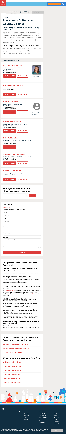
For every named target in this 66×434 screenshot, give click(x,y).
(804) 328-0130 (22, 163)
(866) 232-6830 (22, 94)
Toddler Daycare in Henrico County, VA (16, 348)
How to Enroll (31, 293)
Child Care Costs (42, 415)
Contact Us (43, 4)
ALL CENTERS (6, 15)
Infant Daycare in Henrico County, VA (15, 344)
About (34, 4)
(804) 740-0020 (22, 130)
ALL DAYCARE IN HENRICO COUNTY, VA (19, 15)
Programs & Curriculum (19, 4)
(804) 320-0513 (22, 147)
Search (33, 195)
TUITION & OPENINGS (9, 75)
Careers (25, 417)
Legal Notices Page (24, 431)
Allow (56, 430)
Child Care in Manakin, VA (12, 366)
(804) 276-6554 (22, 179)
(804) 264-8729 (22, 75)
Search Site (63, 4)
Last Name (22, 220)
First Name (22, 214)
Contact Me (22, 252)
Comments (5, 237)
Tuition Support (42, 411)
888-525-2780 (6, 207)
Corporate (26, 419)
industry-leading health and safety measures (21, 325)
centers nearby (53, 4)
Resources (28, 4)
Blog (38, 4)
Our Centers (9, 4)
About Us (26, 411)
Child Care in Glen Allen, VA (12, 362)
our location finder (9, 290)
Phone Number (22, 233)
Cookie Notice (26, 430)
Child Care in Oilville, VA (11, 374)
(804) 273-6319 (22, 112)
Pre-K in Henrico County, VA (12, 353)
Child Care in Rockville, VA (12, 370)
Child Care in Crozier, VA (11, 378)
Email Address (22, 226)
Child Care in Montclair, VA (12, 383)
